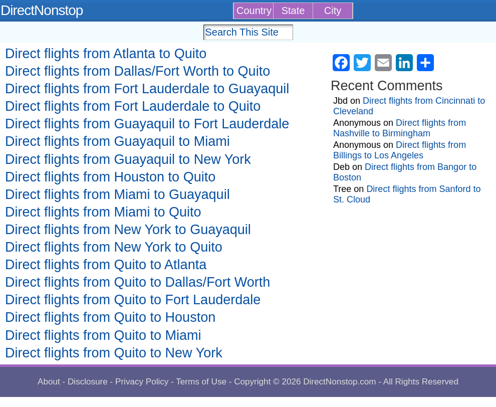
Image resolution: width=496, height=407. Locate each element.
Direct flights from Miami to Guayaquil (117, 194)
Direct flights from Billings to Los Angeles (399, 150)
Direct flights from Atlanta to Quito (105, 53)
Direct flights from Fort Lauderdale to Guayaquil (147, 88)
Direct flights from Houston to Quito (110, 176)
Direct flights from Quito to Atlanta (105, 264)
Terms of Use (201, 381)
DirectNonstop (42, 10)
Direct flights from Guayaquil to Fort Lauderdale (147, 123)
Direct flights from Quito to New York (113, 352)
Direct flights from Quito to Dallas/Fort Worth (137, 282)
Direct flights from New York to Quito (113, 247)
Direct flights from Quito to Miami (103, 335)
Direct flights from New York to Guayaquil (128, 229)
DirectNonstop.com (339, 381)
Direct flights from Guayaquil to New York (128, 159)
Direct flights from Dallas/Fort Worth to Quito (137, 71)
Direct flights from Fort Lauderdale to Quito (133, 106)
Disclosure (88, 381)
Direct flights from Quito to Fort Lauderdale (133, 299)
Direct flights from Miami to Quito (103, 212)
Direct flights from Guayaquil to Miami (117, 141)
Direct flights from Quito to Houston (110, 317)
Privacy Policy (141, 381)
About (49, 381)
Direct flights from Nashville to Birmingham (399, 128)
